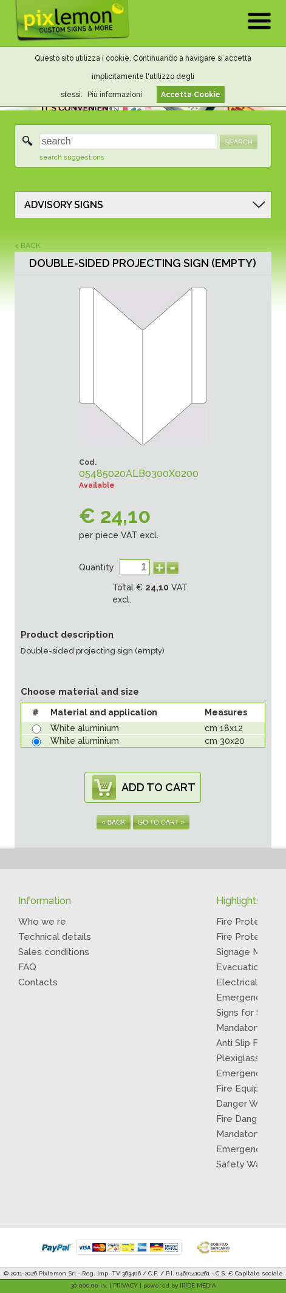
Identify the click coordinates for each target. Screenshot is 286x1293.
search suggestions (71, 157)
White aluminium (84, 728)
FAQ (27, 967)
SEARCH (239, 142)
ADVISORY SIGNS (63, 205)
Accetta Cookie (190, 94)
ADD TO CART (158, 787)
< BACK (28, 245)
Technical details (54, 936)
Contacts (38, 982)
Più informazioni (114, 94)
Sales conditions (53, 952)
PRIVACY (125, 1285)
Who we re (42, 921)
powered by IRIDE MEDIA (179, 1285)
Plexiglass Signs (250, 1058)
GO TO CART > (161, 822)
